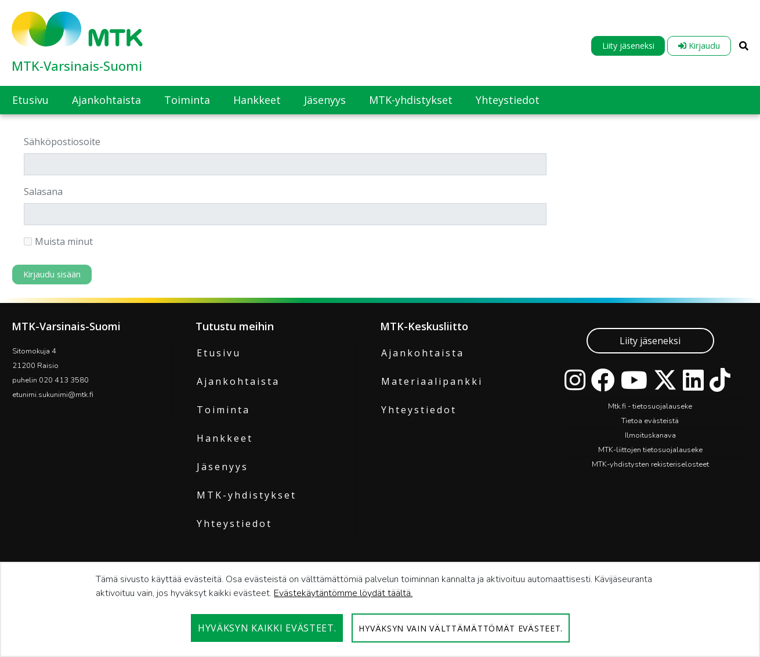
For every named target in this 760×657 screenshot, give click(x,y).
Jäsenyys (222, 466)
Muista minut (58, 241)
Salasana (43, 191)
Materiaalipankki (432, 381)
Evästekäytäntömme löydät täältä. (343, 593)
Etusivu (219, 352)
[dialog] (380, 609)
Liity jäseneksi (628, 45)
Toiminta (223, 409)
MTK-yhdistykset (246, 495)
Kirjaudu (699, 45)
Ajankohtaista (238, 381)
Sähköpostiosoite (62, 141)
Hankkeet (225, 438)
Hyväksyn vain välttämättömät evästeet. (461, 628)
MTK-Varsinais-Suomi (77, 65)
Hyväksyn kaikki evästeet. (267, 628)
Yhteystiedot (234, 523)
